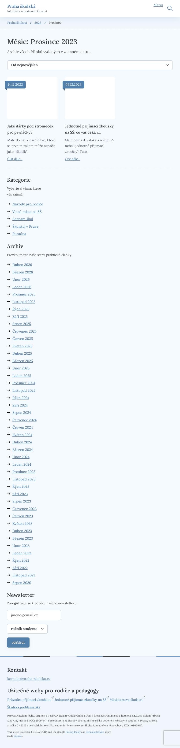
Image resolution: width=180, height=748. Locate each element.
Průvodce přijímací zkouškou (29, 700)
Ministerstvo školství (126, 700)
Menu (158, 5)
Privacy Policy (73, 731)
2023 (37, 23)
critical (17, 735)
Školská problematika (23, 707)
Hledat (170, 8)
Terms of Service (95, 731)
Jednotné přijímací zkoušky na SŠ (80, 700)
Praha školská (17, 23)
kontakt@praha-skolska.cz (29, 678)
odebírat (18, 642)
